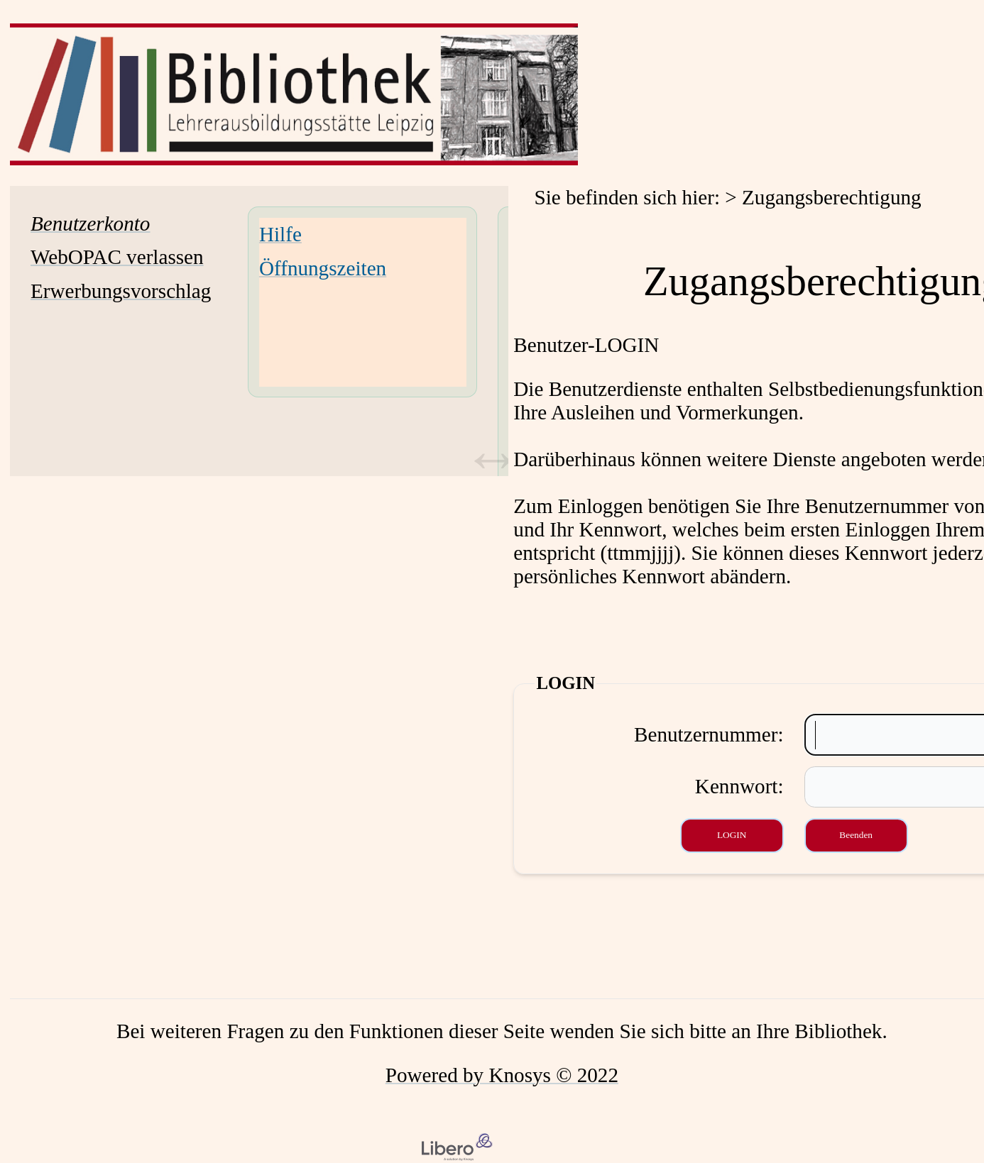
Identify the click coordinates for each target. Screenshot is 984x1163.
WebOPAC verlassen (117, 257)
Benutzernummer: (709, 734)
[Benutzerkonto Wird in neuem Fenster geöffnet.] (90, 223)
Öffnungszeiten (322, 268)
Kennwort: (739, 786)
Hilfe (280, 234)
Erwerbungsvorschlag (121, 291)
